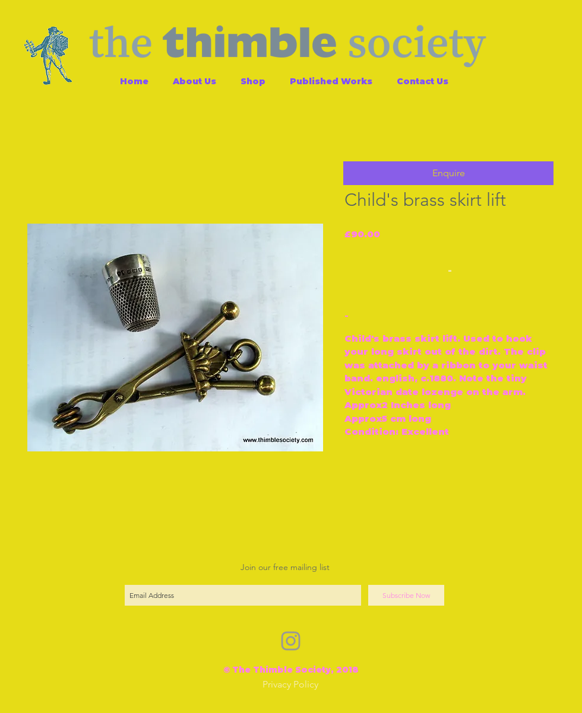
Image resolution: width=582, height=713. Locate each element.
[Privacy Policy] (290, 685)
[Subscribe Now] (406, 595)
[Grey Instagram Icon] (290, 641)
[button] (448, 173)
